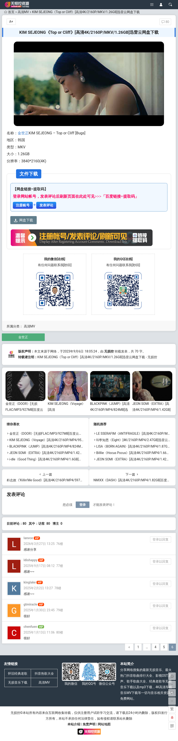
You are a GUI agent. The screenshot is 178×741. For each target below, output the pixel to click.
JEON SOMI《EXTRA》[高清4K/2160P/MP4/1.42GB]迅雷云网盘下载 (151, 409)
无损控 (109, 351)
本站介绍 (73, 724)
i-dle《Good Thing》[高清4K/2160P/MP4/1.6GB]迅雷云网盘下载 (55, 459)
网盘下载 (23, 220)
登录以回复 (161, 539)
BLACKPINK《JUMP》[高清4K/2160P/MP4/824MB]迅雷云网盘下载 (110, 409)
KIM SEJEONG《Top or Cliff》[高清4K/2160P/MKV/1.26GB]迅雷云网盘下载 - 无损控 (97, 357)
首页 (9, 12)
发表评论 (46, 205)
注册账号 (23, 205)
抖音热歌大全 (44, 673)
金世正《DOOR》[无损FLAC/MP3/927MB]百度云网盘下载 (24, 409)
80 (165, 22)
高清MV (23, 12)
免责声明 (89, 724)
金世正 (23, 133)
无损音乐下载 (17, 682)
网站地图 (104, 724)
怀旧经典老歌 (17, 673)
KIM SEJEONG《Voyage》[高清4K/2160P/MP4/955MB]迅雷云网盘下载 (60, 440)
